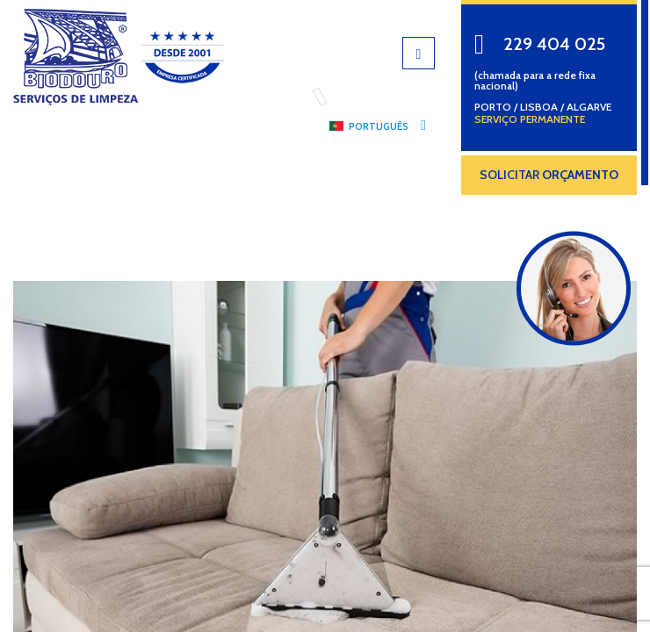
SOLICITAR (549, 175)
